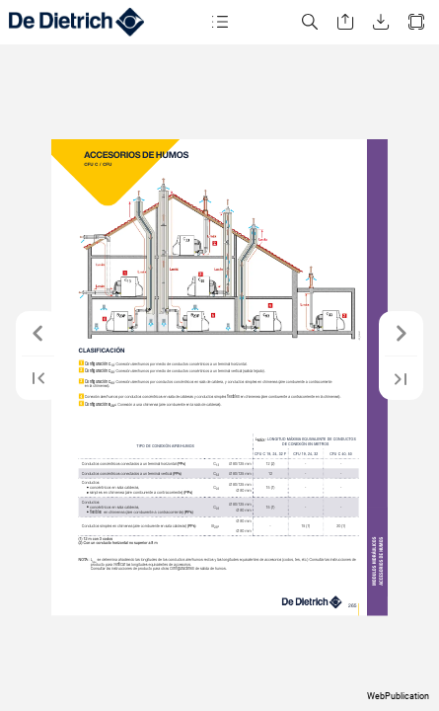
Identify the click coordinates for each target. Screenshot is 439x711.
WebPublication (398, 696)
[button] (219, 22)
